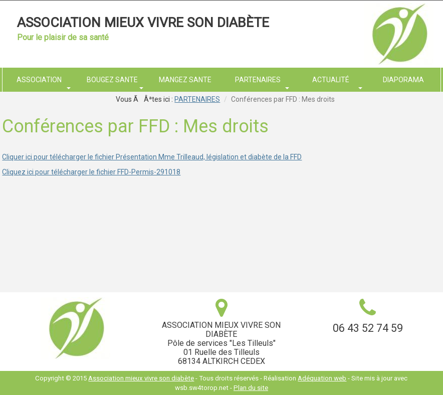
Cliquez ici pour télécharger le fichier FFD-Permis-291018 (91, 172)
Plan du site (251, 387)
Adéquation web (322, 378)
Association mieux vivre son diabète (143, 23)
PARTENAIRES (197, 99)
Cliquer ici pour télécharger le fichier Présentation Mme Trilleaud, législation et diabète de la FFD (152, 157)
